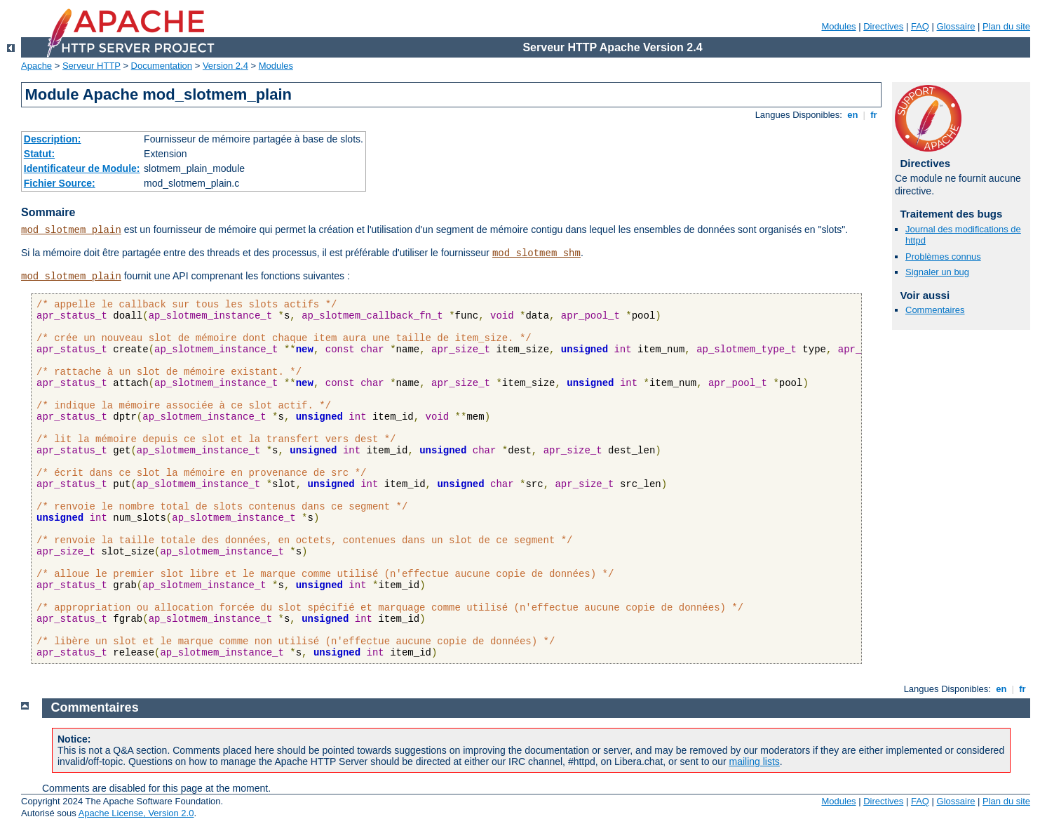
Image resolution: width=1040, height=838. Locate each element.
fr (874, 114)
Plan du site (1006, 26)
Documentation (161, 65)
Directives (883, 26)
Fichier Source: (59, 183)
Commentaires (935, 310)
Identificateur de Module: (82, 168)
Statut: (39, 153)
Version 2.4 (225, 65)
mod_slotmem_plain (71, 230)
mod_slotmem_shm (536, 253)
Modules (838, 26)
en (852, 114)
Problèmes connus (943, 256)
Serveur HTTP (91, 65)
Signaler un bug (937, 272)
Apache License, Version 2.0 (136, 813)
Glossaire (956, 26)
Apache (36, 65)
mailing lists (754, 761)
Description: (52, 139)
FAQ (920, 26)
